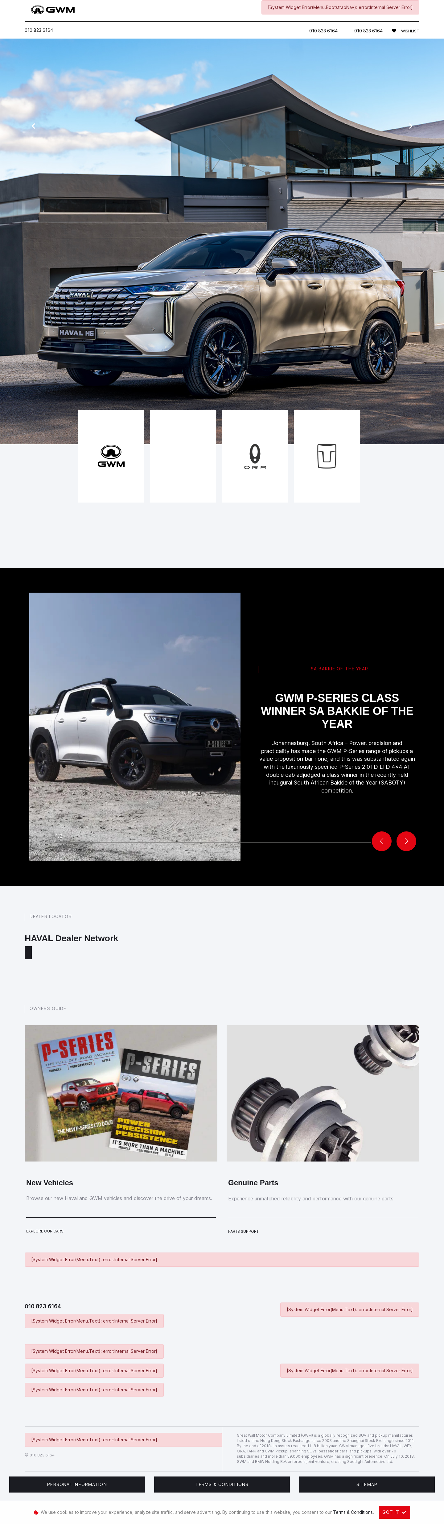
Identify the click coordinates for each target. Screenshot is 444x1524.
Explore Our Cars (45, 1231)
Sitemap (366, 1484)
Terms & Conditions (222, 1484)
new (198, 310)
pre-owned (224, 310)
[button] (406, 841)
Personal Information (77, 1484)
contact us (271, 310)
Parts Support (243, 1231)
